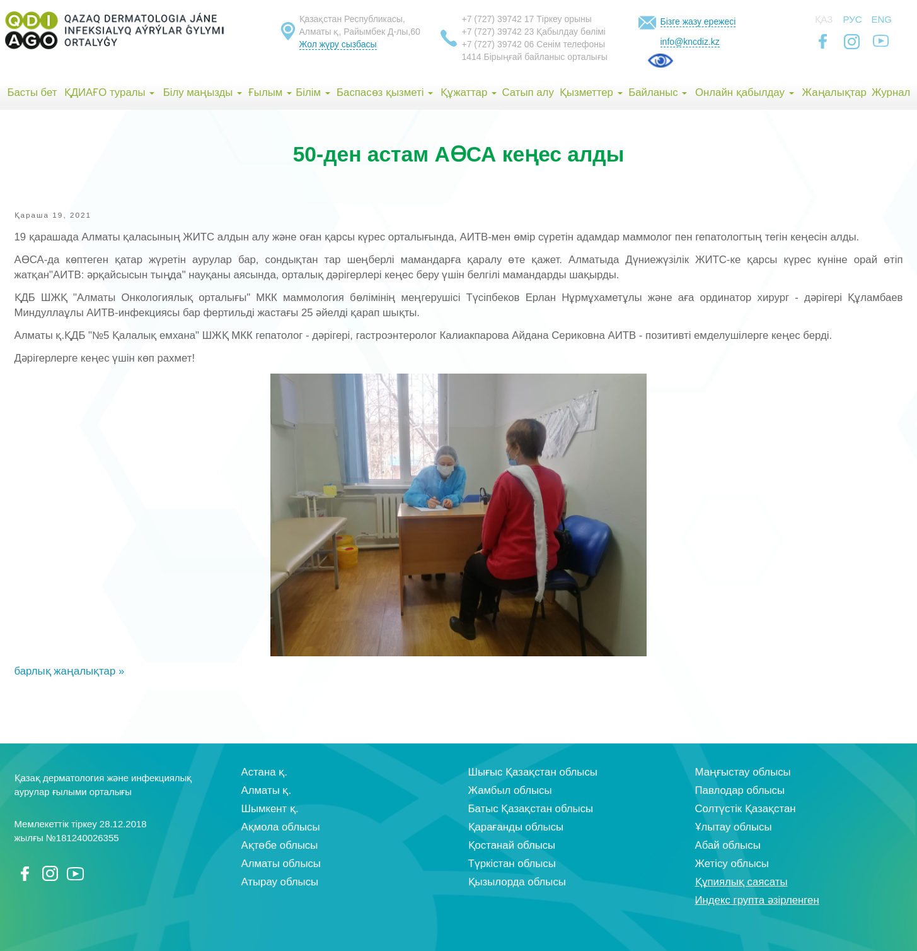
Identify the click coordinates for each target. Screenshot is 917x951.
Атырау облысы (280, 882)
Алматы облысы (281, 864)
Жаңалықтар (834, 92)
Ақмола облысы (280, 827)
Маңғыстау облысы (743, 772)
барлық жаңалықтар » (69, 671)
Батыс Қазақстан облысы (531, 809)
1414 (472, 57)
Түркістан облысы (512, 864)
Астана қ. (264, 772)
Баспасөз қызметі (385, 92)
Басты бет (32, 92)
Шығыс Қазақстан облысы (532, 772)
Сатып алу (528, 92)
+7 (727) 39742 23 (498, 32)
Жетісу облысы (732, 864)
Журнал (891, 92)
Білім (313, 92)
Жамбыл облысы (510, 790)
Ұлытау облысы (733, 827)
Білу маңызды (202, 92)
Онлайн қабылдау (744, 92)
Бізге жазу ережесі (698, 21)
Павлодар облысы (740, 790)
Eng (882, 19)
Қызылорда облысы (517, 882)
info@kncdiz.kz (690, 42)
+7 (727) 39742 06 (498, 44)
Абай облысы (728, 845)
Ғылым (270, 92)
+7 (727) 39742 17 (498, 19)
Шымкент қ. (270, 809)
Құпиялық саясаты (741, 882)
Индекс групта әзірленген (757, 900)
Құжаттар (469, 92)
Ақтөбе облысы (279, 845)
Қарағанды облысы (516, 827)
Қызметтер (591, 92)
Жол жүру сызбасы (338, 44)
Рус (852, 19)
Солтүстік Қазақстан (745, 809)
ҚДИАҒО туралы (109, 92)
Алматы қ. (266, 790)
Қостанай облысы (512, 845)
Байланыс (657, 92)
